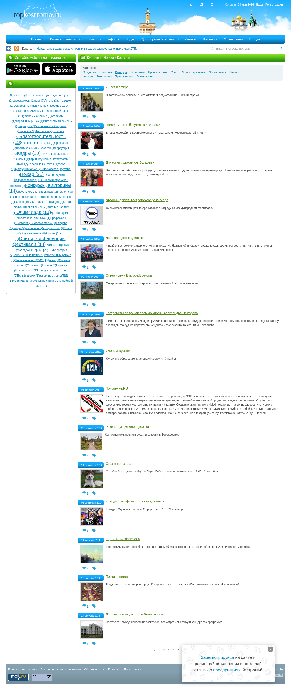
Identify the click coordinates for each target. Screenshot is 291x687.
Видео (130, 39)
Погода (254, 39)
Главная (37, 39)
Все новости (145, 76)
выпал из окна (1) (50, 275)
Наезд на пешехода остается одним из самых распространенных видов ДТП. (87, 48)
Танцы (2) (19, 228)
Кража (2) (35, 280)
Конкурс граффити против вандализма (135, 501)
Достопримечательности (160, 39)
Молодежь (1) (26, 250)
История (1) (25, 223)
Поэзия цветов (117, 576)
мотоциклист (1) (57, 95)
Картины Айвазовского (123, 539)
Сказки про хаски (119, 464)
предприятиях (226, 670)
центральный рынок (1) (28, 121)
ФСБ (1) (33, 191)
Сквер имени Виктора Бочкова (129, 275)
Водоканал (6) (54, 228)
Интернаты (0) (52, 121)
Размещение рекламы (22, 669)
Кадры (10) (29, 153)
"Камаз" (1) (53, 245)
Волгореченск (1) (30, 218)
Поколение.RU (117, 388)
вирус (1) (22, 191)
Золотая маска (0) (44, 223)
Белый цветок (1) (28, 275)
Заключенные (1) (26, 260)
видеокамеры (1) (23, 100)
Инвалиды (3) (54, 202)
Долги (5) (53, 260)
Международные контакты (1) (39, 164)
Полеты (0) (49, 265)
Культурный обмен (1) (28, 169)
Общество (89, 72)
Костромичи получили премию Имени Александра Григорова (152, 313)
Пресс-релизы (124, 76)
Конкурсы (114, 669)
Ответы (190, 39)
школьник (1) (44, 126)
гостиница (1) (20, 280)
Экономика (137, 72)
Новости (95, 39)
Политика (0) (24, 148)
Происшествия (157, 72)
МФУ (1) (42, 260)
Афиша (113, 39)
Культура (121, 72)
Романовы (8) (18, 95)
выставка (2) (25, 110)
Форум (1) (39, 110)
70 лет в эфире (117, 87)
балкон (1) (48, 148)
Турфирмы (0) (31, 116)
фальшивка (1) (37, 95)
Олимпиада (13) (33, 212)
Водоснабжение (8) (33, 233)
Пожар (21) (32, 174)
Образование (217, 72)
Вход (259, 4)
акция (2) (45, 116)
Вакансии (210, 39)
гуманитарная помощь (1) (32, 207)
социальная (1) (27, 270)
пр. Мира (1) (43, 250)
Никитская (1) (36, 202)
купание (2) (28, 131)
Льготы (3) (51, 100)
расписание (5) (35, 228)
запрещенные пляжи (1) (29, 255)
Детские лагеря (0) (50, 196)
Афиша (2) (52, 233)
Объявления (233, 39)
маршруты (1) (27, 126)
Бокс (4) (49, 175)
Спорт (175, 72)
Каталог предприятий (66, 39)
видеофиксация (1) (26, 196)
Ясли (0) (46, 153)
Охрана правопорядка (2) (37, 143)
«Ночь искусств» (118, 351)
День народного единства (125, 238)
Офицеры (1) (22, 105)
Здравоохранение (193, 72)
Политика (105, 72)
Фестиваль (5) (44, 131)
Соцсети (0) (34, 265)
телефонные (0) (52, 280)
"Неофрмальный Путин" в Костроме (133, 125)
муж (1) (45, 218)
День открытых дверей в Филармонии (134, 614)
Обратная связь (94, 669)
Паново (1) (21, 202)
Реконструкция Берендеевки (127, 427)
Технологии (104, 76)
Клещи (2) (36, 105)
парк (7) (39, 100)
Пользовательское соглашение (61, 669)
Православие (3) (27, 180)
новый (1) (23, 159)
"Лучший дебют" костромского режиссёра (137, 200)
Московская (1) (52, 169)
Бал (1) (37, 148)
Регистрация (274, 4)
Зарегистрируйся (217, 657)
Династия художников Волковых (130, 162)
